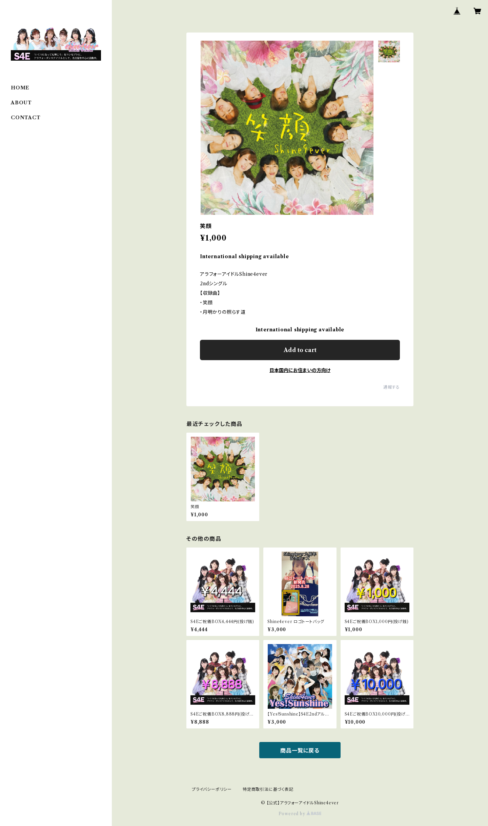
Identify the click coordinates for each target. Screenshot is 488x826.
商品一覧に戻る (300, 750)
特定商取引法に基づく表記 (268, 789)
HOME (20, 88)
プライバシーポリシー (212, 789)
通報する (391, 387)
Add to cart (300, 350)
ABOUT (21, 103)
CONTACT (26, 118)
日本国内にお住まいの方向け (299, 370)
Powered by (300, 813)
